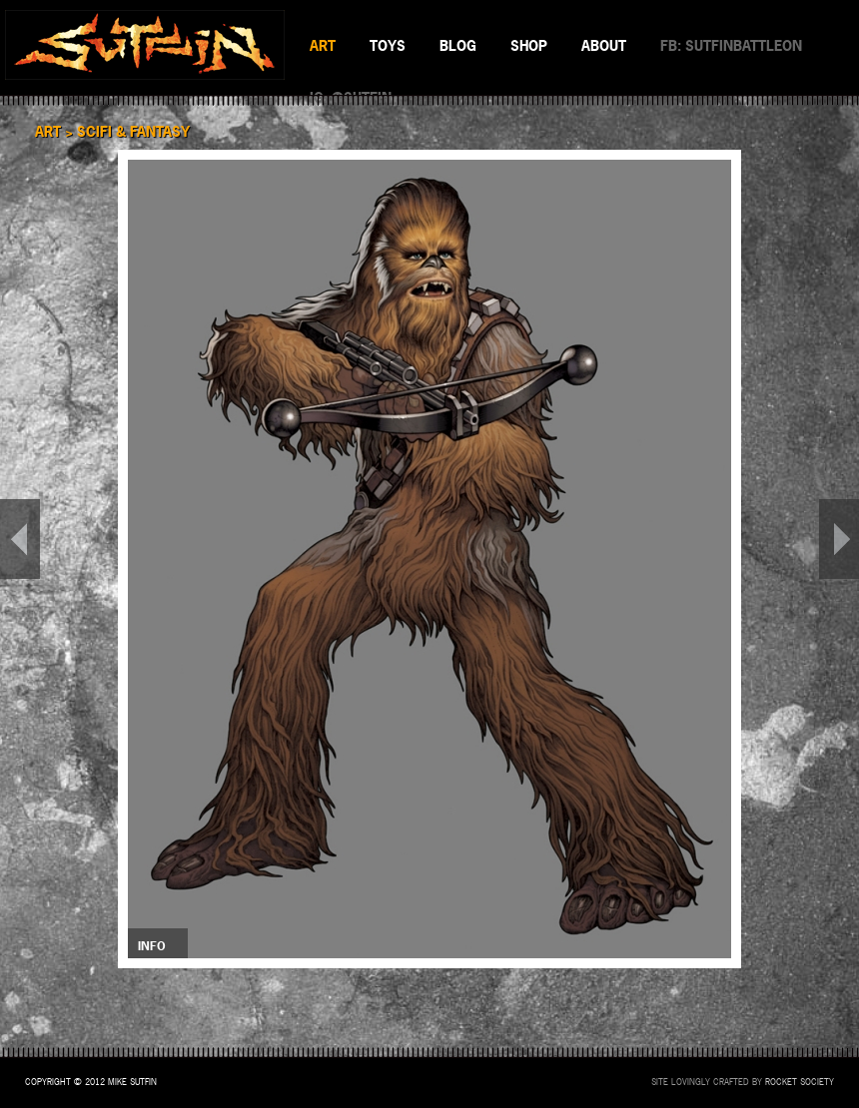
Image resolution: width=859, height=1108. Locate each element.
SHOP (528, 45)
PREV (20, 539)
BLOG (457, 45)
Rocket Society (799, 1082)
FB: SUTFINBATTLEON (731, 45)
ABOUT (603, 45)
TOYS (388, 45)
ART (323, 45)
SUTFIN (145, 45)
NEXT (839, 539)
